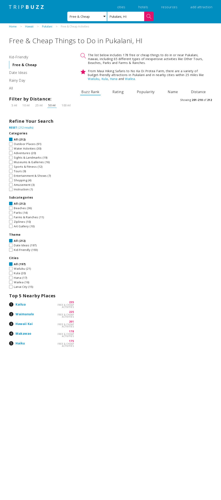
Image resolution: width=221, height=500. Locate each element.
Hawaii (29, 26)
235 (71, 302)
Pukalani (47, 26)
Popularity (146, 91)
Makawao (24, 333)
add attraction (201, 7)
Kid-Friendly (18, 57)
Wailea (130, 79)
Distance (198, 91)
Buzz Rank (90, 91)
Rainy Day (17, 80)
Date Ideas (18, 72)
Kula (104, 79)
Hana (114, 79)
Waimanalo (25, 314)
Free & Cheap (25, 64)
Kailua (21, 304)
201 (71, 321)
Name (173, 91)
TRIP (27, 7)
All (11, 88)
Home (13, 26)
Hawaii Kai (24, 324)
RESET (13, 127)
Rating (118, 91)
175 (71, 341)
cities (121, 7)
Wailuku (93, 79)
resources (169, 7)
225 (71, 312)
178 (71, 331)
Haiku (20, 343)
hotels (143, 7)
